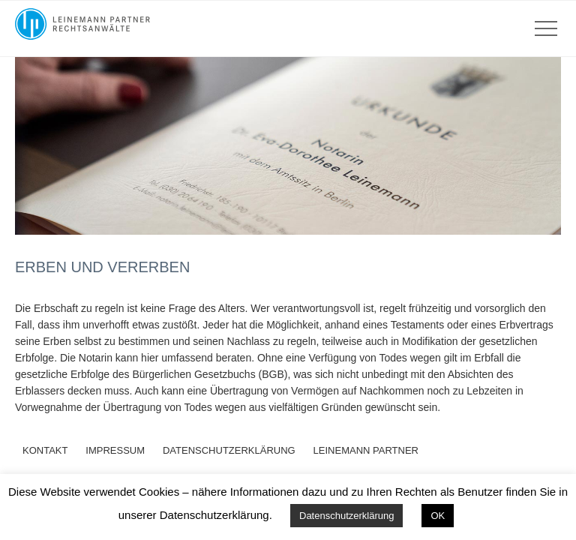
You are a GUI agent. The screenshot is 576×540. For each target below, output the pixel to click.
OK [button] (437, 515)
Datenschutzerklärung (346, 515)
